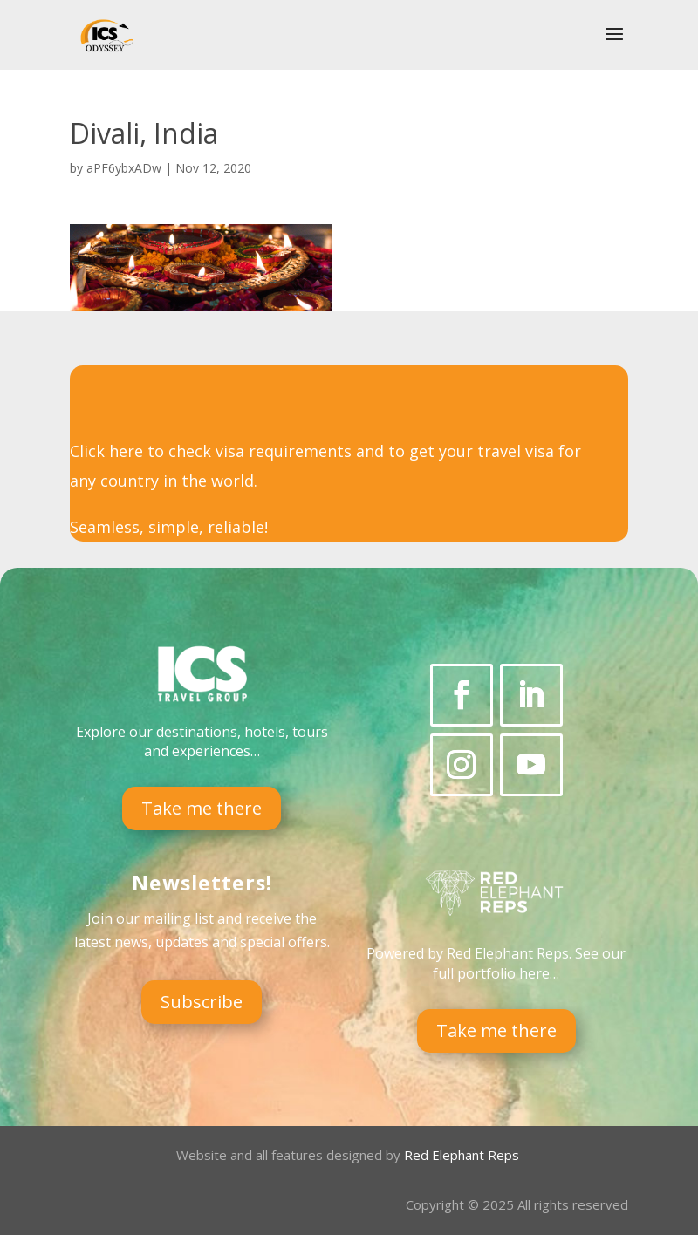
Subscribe (202, 1001)
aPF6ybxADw (123, 168)
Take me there (201, 808)
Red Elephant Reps (463, 1154)
